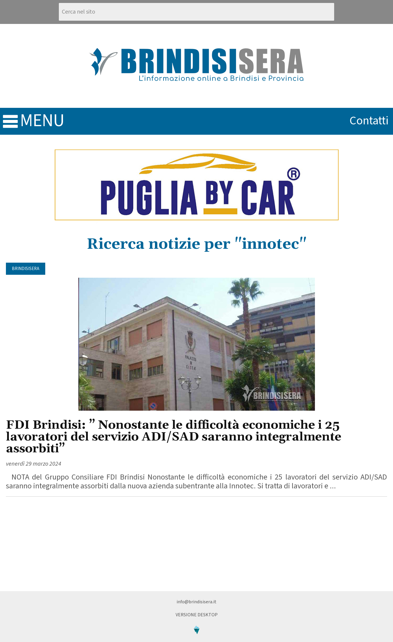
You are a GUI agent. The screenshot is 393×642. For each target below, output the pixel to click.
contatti (369, 120)
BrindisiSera (25, 269)
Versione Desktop (197, 615)
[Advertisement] (196, 544)
